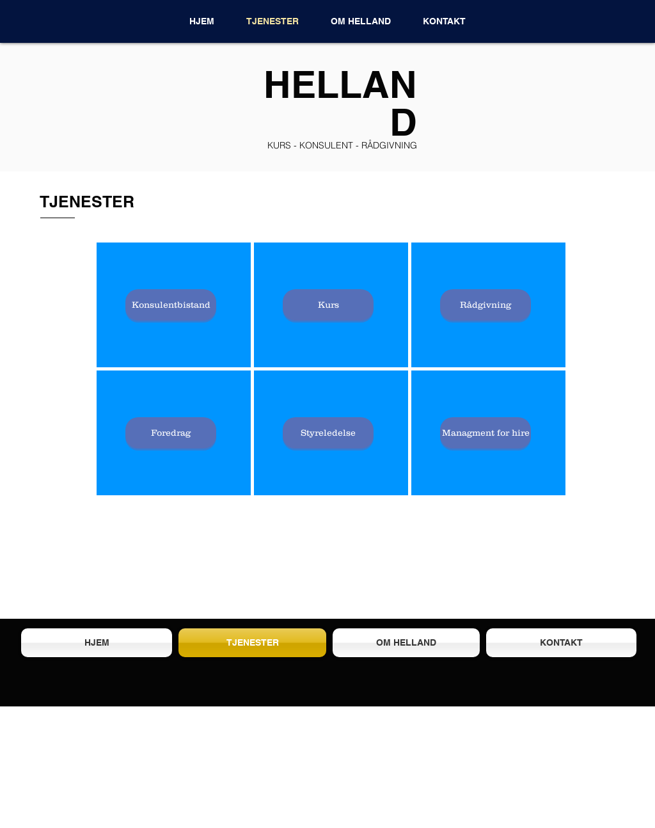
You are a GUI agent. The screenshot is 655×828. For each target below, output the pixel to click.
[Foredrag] (170, 433)
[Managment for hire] (485, 433)
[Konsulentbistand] (170, 305)
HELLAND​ (340, 102)
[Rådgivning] (485, 305)
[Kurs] (328, 305)
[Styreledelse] (328, 433)
